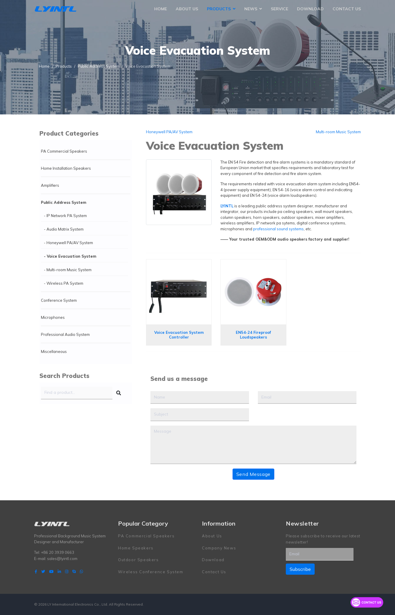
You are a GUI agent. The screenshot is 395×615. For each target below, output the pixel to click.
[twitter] (43, 571)
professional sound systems (278, 228)
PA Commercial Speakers (64, 151)
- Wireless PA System (63, 283)
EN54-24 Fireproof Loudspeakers (253, 334)
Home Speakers (136, 548)
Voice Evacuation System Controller (179, 334)
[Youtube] (51, 571)
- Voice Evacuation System (70, 256)
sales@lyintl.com (62, 558)
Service (279, 8)
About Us (187, 8)
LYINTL (226, 206)
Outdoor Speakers (138, 559)
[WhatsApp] (81, 571)
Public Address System (63, 202)
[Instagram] (66, 571)
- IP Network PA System (65, 215)
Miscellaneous (54, 351)
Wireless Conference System (150, 571)
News (250, 8)
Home (160, 8)
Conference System (59, 300)
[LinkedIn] (59, 571)
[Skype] (74, 571)
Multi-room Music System (338, 131)
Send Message (253, 474)
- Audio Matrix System (64, 229)
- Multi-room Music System (68, 269)
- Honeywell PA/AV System (68, 242)
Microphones (53, 317)
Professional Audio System (65, 334)
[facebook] (36, 571)
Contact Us (347, 8)
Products (219, 8)
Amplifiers (50, 185)
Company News (219, 548)
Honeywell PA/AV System (169, 131)
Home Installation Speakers (66, 168)
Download (310, 8)
